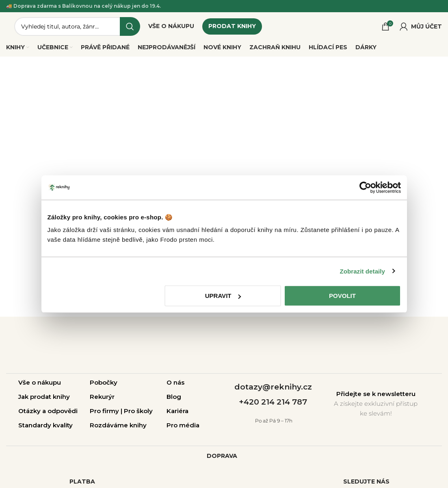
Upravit (223, 295)
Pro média (183, 425)
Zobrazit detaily (362, 270)
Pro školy (138, 411)
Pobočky (103, 383)
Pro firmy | (107, 411)
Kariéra (177, 411)
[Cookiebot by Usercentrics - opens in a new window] (365, 187)
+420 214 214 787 (273, 402)
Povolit (342, 295)
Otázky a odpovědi (48, 411)
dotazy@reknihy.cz (273, 387)
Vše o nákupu (39, 383)
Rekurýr (102, 397)
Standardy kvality (45, 425)
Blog (174, 397)
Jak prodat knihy (44, 397)
